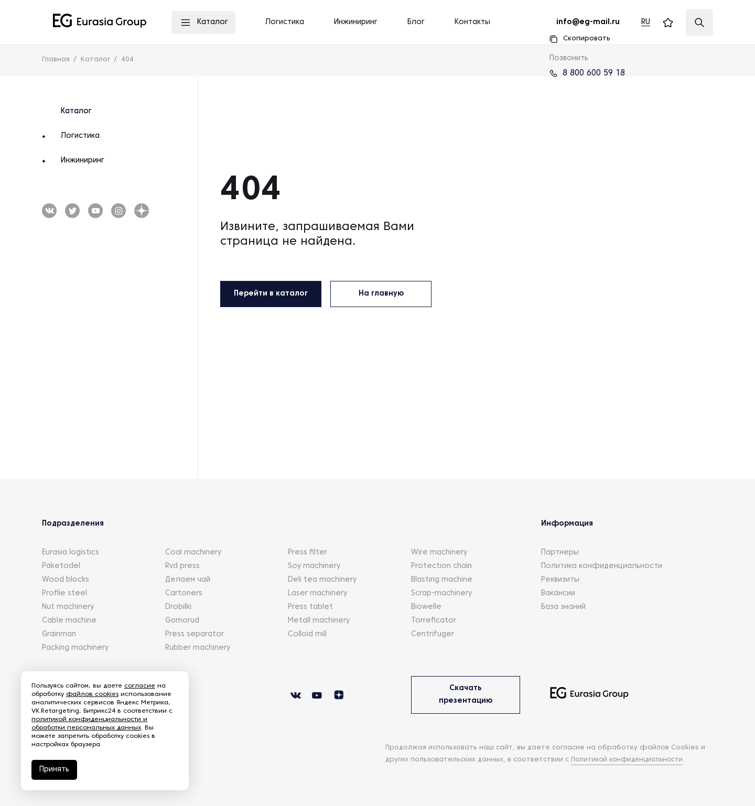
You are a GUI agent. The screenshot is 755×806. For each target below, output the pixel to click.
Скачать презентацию (465, 694)
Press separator (194, 634)
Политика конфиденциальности (601, 566)
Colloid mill (307, 634)
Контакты (472, 22)
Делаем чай (187, 579)
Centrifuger (432, 634)
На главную (381, 293)
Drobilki (178, 607)
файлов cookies (92, 694)
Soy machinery (314, 566)
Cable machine (69, 620)
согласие (139, 686)
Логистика (80, 136)
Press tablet (310, 607)
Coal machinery (193, 552)
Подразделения (73, 523)
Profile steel (64, 593)
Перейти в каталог (271, 293)
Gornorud (182, 620)
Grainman (59, 634)
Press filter (307, 552)
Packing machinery (75, 648)
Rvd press (182, 566)
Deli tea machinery (322, 579)
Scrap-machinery (441, 593)
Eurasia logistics (70, 552)
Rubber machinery (197, 648)
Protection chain (441, 566)
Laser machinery (317, 593)
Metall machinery (319, 620)
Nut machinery (68, 607)
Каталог (76, 111)
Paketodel (61, 566)
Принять (54, 769)
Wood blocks (65, 579)
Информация (567, 523)
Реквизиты (560, 579)
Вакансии (558, 593)
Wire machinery (439, 552)
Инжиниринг (82, 160)
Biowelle (426, 607)
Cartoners (183, 593)
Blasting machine (441, 579)
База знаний (563, 607)
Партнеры (560, 552)
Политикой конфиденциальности (631, 760)
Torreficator (433, 620)
